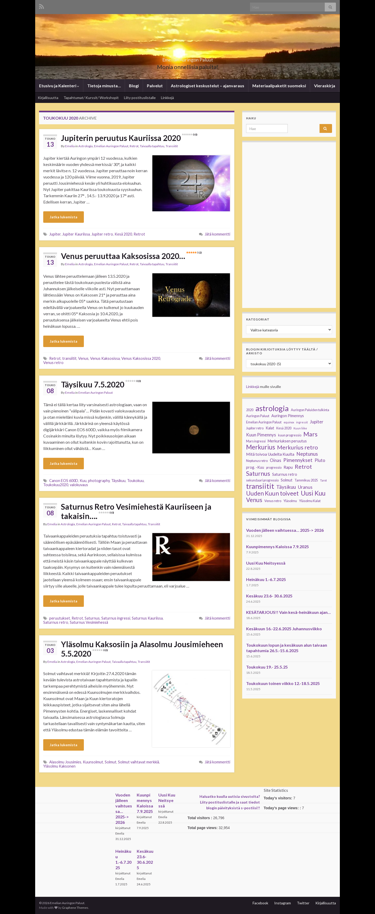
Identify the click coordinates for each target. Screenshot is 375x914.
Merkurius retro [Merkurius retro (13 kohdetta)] (297, 447)
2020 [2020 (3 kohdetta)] (249, 410)
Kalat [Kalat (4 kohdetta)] (270, 428)
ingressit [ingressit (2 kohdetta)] (302, 422)
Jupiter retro (102, 234)
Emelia (70, 146)
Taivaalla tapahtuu (152, 146)
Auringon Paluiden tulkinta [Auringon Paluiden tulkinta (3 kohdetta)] (310, 410)
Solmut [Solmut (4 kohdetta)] (286, 480)
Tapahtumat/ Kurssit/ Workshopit (91, 97)
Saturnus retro (55, 622)
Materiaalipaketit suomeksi (279, 85)
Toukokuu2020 (55, 485)
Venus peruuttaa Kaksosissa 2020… (131, 256)
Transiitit (172, 146)
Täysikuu (118, 480)
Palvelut (155, 85)
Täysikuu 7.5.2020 (101, 384)
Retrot (134, 146)
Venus (83, 358)
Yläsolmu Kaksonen (59, 766)
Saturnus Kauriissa (147, 618)
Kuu (83, 480)
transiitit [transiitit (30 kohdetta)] (260, 486)
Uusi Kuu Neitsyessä (265, 562)
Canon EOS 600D (63, 480)
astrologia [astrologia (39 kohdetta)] (272, 408)
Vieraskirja (324, 85)
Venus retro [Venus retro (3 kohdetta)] (272, 501)
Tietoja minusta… (104, 85)
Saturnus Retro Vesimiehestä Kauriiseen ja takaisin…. (136, 511)
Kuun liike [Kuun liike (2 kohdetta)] (300, 428)
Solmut (110, 762)
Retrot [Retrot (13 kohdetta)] (303, 467)
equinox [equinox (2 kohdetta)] (289, 422)
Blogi (134, 85)
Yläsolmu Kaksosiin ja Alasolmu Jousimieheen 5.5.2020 (142, 648)
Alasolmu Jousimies (65, 762)
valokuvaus (79, 485)
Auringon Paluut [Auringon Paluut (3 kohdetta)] (257, 416)
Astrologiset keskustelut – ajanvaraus (207, 85)
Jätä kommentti (217, 234)
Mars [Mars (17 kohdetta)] (310, 434)
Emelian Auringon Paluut (187, 58)
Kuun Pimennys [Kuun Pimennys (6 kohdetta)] (261, 434)
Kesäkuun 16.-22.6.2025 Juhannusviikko (284, 628)
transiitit (69, 358)
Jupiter (55, 234)
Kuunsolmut (93, 762)
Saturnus (92, 618)
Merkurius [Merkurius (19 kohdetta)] (260, 447)
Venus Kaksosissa (105, 358)
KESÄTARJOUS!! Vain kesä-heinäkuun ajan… (288, 612)
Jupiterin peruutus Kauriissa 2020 (129, 138)
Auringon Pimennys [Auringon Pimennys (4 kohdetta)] (287, 415)
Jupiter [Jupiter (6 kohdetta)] (316, 421)
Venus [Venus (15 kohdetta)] (254, 500)
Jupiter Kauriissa (76, 234)
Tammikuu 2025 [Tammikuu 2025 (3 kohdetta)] (306, 480)
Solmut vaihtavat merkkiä (138, 762)
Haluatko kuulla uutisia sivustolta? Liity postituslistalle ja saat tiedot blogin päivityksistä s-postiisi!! (229, 802)
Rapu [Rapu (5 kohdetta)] (288, 467)
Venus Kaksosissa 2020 (140, 358)
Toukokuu (135, 480)
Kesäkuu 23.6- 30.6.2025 (269, 595)
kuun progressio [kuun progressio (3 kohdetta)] (289, 435)
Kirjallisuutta (48, 97)
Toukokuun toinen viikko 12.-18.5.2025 (283, 683)
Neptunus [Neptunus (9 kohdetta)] (307, 454)
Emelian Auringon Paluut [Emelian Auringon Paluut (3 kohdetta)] (264, 422)
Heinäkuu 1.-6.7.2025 (266, 579)
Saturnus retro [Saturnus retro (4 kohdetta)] (284, 474)
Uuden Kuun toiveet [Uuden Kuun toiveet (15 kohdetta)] (272, 493)
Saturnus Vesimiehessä (89, 622)
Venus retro (53, 362)
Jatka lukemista (63, 217)
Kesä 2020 (123, 234)
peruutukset (59, 618)
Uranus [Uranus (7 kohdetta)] (305, 487)
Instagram (282, 903)
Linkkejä (167, 97)
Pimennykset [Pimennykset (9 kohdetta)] (297, 460)
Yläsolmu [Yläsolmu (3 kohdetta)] (290, 501)
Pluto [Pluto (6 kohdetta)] (320, 460)
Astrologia (85, 146)
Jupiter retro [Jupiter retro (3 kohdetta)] (255, 428)
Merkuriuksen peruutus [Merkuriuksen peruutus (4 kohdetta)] (287, 441)
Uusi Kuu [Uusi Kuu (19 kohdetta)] (313, 493)
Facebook (260, 903)
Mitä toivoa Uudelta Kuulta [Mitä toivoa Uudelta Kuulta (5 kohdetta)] (270, 454)
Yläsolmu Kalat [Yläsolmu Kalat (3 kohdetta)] (310, 501)
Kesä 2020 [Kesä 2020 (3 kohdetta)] (283, 428)
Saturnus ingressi (115, 618)
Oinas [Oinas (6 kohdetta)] (275, 460)
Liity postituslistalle (140, 97)
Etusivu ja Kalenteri (59, 85)
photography (99, 480)
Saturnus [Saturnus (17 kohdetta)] (258, 473)
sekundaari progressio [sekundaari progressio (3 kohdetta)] (262, 480)
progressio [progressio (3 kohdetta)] (274, 468)
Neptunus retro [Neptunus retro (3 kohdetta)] (257, 461)
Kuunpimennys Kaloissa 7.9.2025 (277, 546)
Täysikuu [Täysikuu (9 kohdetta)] (286, 487)
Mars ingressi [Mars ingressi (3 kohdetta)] (256, 441)
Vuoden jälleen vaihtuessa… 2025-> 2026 (285, 530)
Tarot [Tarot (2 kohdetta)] (323, 480)
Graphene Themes (75, 908)
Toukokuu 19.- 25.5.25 (267, 666)
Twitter (303, 903)
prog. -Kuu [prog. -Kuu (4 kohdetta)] (255, 467)
